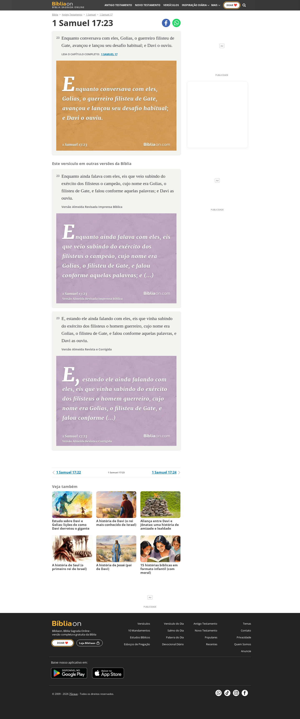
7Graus (73, 694)
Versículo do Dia (174, 623)
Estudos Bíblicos (140, 637)
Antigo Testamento (118, 5)
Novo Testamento (147, 5)
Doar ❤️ (62, 643)
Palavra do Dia (175, 637)
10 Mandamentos (139, 630)
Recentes (211, 644)
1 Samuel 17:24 (166, 472)
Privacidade (244, 637)
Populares (211, 637)
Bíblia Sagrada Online (68, 5)
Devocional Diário (173, 644)
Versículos (171, 5)
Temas (247, 623)
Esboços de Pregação (137, 644)
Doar (231, 5)
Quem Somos (242, 644)
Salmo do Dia (176, 630)
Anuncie (246, 651)
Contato (246, 630)
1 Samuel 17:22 (66, 472)
